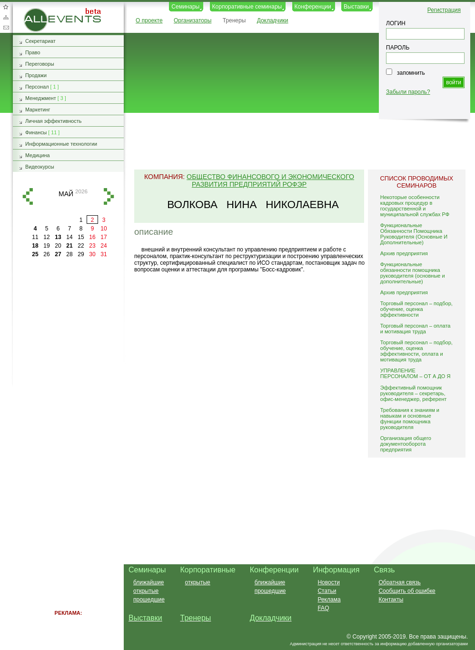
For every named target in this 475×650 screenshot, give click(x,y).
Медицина (37, 155)
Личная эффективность (53, 121)
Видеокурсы (39, 167)
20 (58, 245)
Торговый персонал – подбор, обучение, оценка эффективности (416, 309)
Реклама (328, 599)
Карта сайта (6, 17)
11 (35, 237)
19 (46, 245)
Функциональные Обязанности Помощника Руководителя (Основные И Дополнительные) (414, 233)
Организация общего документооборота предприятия (405, 443)
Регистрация (444, 10)
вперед (109, 196)
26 (46, 254)
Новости (328, 582)
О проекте (149, 20)
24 (103, 245)
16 (92, 237)
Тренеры (234, 20)
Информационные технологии (61, 144)
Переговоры (39, 64)
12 (46, 237)
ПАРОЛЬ (397, 47)
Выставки (356, 6)
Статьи (326, 591)
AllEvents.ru (39, 11)
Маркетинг (37, 109)
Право (32, 52)
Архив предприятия (404, 253)
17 (103, 237)
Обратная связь (6, 27)
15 (81, 237)
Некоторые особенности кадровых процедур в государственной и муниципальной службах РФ (414, 205)
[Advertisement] (68, 414)
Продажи (36, 75)
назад (27, 196)
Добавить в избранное (6, 6)
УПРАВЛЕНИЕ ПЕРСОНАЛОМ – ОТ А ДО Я (415, 373)
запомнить (411, 73)
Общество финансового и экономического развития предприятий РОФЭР (270, 180)
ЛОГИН (396, 23)
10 (103, 228)
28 (69, 254)
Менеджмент (40, 98)
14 (69, 237)
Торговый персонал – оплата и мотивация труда (415, 328)
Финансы (36, 132)
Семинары (185, 6)
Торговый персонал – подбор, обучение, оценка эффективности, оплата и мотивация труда (416, 351)
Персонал (37, 87)
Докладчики (272, 20)
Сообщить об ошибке (406, 591)
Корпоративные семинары (247, 6)
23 (92, 245)
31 (103, 254)
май (66, 194)
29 (81, 254)
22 (81, 245)
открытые (145, 591)
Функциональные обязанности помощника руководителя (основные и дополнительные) (412, 272)
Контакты (390, 599)
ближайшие (148, 582)
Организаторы (192, 20)
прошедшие (149, 599)
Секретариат (40, 41)
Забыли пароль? (408, 92)
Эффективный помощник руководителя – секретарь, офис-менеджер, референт (413, 393)
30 (92, 254)
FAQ (323, 608)
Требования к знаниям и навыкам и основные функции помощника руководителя (409, 418)
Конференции (313, 6)
